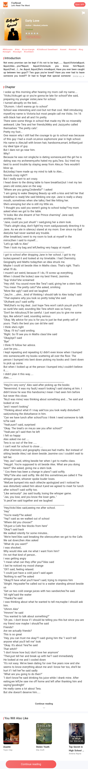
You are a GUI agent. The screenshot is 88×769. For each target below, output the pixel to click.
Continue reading (31, 764)
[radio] (26, 33)
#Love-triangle (28, 49)
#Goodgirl (17, 52)
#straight (7, 52)
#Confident (29, 52)
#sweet (63, 49)
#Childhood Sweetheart (47, 49)
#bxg (81, 49)
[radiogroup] (31, 33)
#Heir (17, 49)
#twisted (73, 49)
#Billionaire (8, 49)
